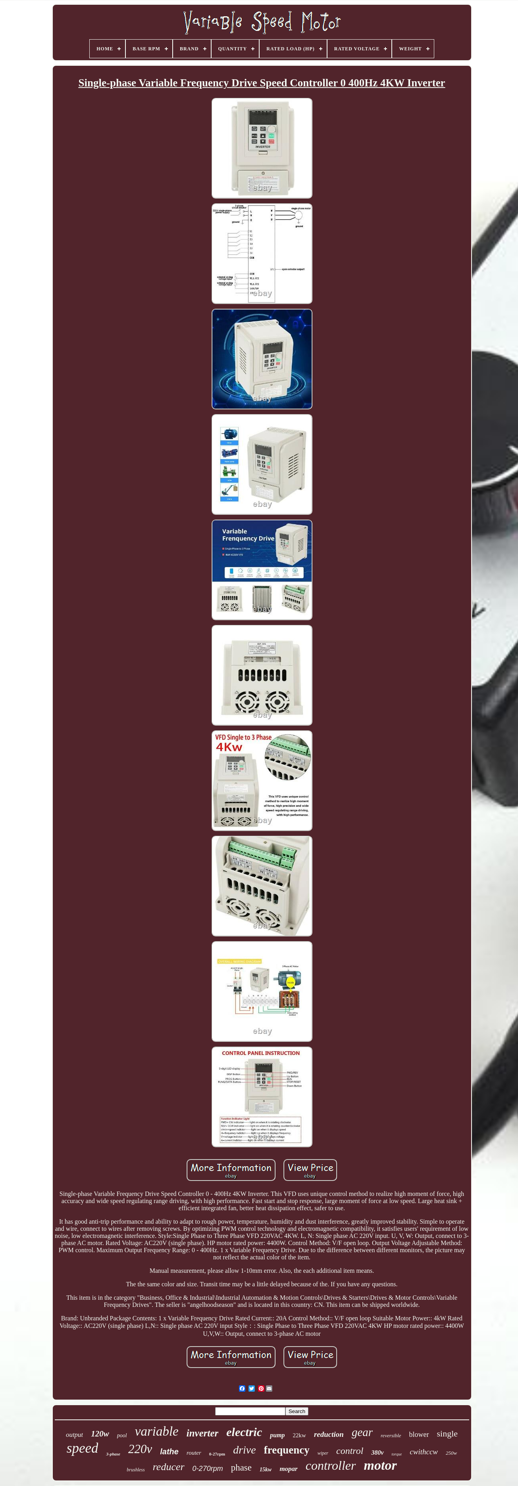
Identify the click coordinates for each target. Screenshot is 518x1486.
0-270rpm (208, 1469)
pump (277, 1435)
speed (82, 1448)
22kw (299, 1435)
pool (122, 1435)
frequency (287, 1450)
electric (244, 1431)
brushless (135, 1470)
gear (362, 1432)
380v (377, 1452)
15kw (266, 1470)
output (74, 1434)
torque (397, 1454)
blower (419, 1434)
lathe (169, 1451)
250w (451, 1453)
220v (140, 1449)
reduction (329, 1434)
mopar (288, 1469)
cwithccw (424, 1452)
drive (244, 1450)
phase (241, 1468)
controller (331, 1465)
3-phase (113, 1454)
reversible (391, 1435)
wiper (323, 1453)
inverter (203, 1433)
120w (100, 1433)
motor (380, 1465)
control (349, 1451)
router (194, 1453)
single (447, 1433)
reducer (169, 1467)
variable (157, 1431)
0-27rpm (217, 1454)
